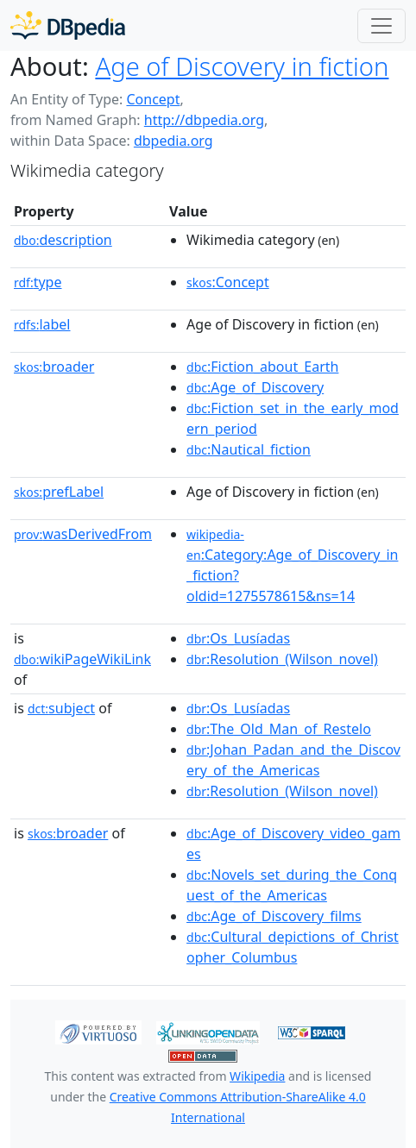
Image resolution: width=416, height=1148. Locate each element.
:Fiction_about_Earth (262, 366)
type (38, 282)
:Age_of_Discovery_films (274, 915)
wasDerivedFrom (83, 533)
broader (54, 366)
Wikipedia (257, 1076)
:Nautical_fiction (248, 449)
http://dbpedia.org (204, 119)
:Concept (227, 282)
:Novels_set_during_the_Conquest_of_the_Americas (291, 885)
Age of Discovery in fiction (241, 66)
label (42, 324)
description (63, 239)
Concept (153, 99)
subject (61, 708)
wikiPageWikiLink (82, 658)
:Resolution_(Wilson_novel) (282, 658)
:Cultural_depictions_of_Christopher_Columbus (292, 947)
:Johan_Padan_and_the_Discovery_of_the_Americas (293, 760)
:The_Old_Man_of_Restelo (278, 728)
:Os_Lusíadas (238, 638)
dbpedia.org (173, 140)
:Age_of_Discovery (255, 387)
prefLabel (59, 491)
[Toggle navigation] (381, 26)
